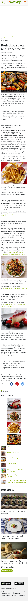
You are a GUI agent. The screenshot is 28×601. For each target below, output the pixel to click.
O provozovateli (6, 593)
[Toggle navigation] (25, 2)
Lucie (2, 390)
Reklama (3, 592)
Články (12, 37)
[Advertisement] (14, 19)
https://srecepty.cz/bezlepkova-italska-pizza (14, 288)
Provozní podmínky (13, 592)
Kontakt (23, 592)
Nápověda (22, 595)
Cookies (14, 595)
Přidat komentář (7, 571)
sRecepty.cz (4, 37)
